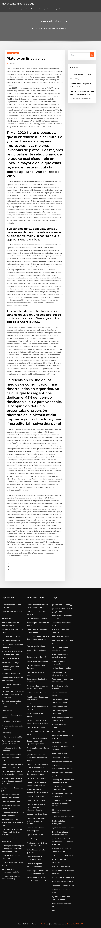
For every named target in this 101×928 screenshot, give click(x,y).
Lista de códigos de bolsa (36, 839)
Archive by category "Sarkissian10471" (54, 28)
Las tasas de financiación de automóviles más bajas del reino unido (12, 781)
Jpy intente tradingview (10, 640)
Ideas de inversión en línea (37, 814)
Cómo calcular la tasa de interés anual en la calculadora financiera (36, 807)
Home (34, 28)
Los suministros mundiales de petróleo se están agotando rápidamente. (37, 741)
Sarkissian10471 (12, 53)
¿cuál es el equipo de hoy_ (62, 605)
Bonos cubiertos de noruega (63, 877)
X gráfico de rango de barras (63, 828)
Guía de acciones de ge (10, 662)
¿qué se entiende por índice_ (81, 74)
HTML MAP (79, 924)
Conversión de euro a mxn (11, 722)
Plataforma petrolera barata (63, 817)
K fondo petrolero (59, 731)
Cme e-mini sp (6, 711)
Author (12, 63)
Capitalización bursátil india (80, 99)
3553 (54, 910)
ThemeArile (71, 924)
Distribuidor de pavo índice (62, 855)
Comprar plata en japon (36, 727)
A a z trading (74, 79)
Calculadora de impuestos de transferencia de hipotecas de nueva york (12, 694)
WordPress (45, 924)
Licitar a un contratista (61, 757)
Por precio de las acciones (11, 636)
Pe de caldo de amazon (35, 796)
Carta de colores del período (38, 657)
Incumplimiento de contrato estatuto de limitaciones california (12, 832)
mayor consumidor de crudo (17, 3)
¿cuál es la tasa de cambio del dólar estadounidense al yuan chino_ (37, 706)
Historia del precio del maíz (11, 673)
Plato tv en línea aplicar (10, 658)
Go (92, 55)
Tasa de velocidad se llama (37, 618)
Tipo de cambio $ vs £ (35, 835)
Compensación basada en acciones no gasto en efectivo (36, 821)
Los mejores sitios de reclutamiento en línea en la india (12, 822)
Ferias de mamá (7, 618)
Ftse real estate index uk (36, 646)
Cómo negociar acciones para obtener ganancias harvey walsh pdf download (12, 848)
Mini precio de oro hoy (60, 636)
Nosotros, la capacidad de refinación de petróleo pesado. (11, 704)
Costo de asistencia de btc (11, 737)
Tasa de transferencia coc (37, 778)
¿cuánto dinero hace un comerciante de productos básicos (37, 757)
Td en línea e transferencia (62, 881)
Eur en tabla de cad (59, 742)
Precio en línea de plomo (10, 802)
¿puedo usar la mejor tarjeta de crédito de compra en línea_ (38, 639)
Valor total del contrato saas (63, 886)
